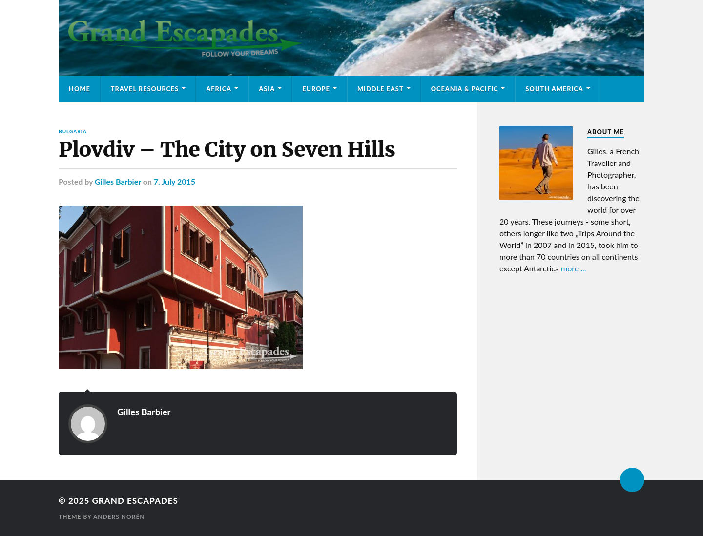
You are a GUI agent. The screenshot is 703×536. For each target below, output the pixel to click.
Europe (316, 89)
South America (554, 89)
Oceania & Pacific (464, 89)
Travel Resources (145, 89)
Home (79, 89)
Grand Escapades (135, 500)
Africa (218, 89)
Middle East (380, 89)
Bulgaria (73, 131)
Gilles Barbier (118, 181)
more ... (573, 268)
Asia (267, 89)
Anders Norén (119, 516)
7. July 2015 (174, 181)
